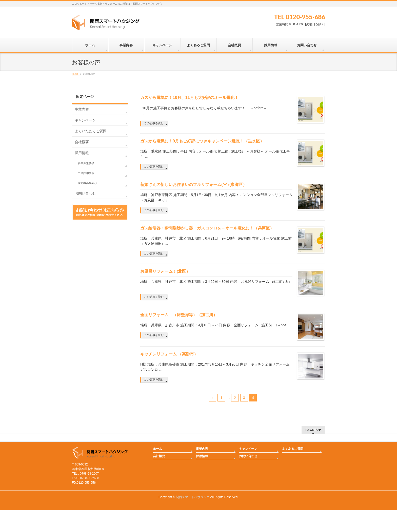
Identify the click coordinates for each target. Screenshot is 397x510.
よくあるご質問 (292, 449)
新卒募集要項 (86, 163)
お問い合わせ (85, 193)
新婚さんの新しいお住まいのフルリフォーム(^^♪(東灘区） (193, 184)
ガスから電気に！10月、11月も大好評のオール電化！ (189, 97)
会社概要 (82, 142)
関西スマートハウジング (192, 497)
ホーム (157, 449)
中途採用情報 (86, 173)
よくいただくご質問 (91, 131)
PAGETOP (313, 429)
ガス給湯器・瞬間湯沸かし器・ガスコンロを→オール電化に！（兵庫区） (207, 228)
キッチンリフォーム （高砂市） (171, 354)
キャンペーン (85, 120)
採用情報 (82, 153)
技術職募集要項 (87, 182)
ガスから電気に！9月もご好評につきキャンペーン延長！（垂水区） (202, 141)
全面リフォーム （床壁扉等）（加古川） (180, 315)
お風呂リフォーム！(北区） (165, 271)
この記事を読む (154, 123)
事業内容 (82, 109)
